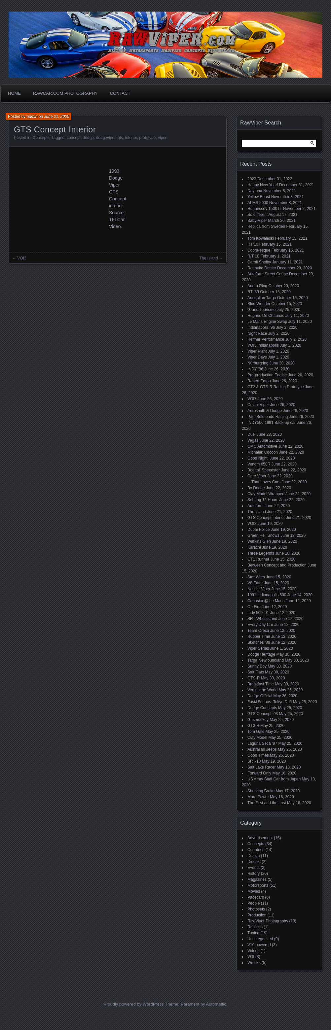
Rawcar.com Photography (65, 93)
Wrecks (254, 962)
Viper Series (258, 648)
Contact (120, 93)
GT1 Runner (258, 559)
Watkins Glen (259, 541)
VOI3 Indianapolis (263, 345)
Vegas (252, 440)
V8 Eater (255, 583)
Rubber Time (258, 636)
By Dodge (256, 488)
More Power (258, 797)
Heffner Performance (265, 339)
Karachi (254, 547)
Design (253, 855)
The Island (209, 258)
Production (256, 915)
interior (131, 137)
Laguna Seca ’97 (262, 743)
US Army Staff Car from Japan (274, 779)
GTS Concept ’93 (262, 713)
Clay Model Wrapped (265, 494)
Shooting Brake (261, 791)
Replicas (255, 927)
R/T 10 (253, 256)
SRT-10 (254, 761)
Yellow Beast (258, 196)
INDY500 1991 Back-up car (271, 422)
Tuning (253, 933)
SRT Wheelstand (262, 618)
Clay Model (257, 737)
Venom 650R (258, 464)
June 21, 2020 (56, 116)
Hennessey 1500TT (264, 208)
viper (162, 137)
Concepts (41, 137)
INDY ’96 (255, 369)
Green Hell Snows (263, 535)
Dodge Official (259, 696)
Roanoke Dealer (261, 268)
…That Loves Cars (263, 482)
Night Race (257, 333)
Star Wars (256, 577)
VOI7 (251, 398)
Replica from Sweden (266, 226)
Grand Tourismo (261, 309)
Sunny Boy (257, 666)
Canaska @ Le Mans (265, 601)
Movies (253, 891)
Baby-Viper (257, 220)
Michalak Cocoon (262, 452)
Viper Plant (257, 351)
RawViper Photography (267, 921)
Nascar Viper (258, 589)
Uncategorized (260, 939)
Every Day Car (260, 624)
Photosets (256, 909)
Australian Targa (261, 297)
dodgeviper (106, 137)
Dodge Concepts (262, 707)
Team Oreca (258, 630)
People (253, 903)
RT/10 (252, 244)
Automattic (216, 1004)
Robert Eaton (259, 381)
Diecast (254, 861)
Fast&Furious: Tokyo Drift (269, 702)
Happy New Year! (262, 185)
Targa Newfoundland (265, 660)
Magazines (257, 879)
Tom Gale (255, 731)
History (253, 873)
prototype (147, 137)
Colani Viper (258, 404)
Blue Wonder (258, 303)
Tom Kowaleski (260, 238)
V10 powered (259, 945)
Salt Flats (255, 672)
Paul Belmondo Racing (267, 416)
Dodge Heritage (261, 654)
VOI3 (21, 258)
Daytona (254, 191)
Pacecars (255, 897)
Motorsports (257, 885)
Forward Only (259, 773)
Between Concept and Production (277, 565)
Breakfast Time (260, 684)
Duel (251, 434)
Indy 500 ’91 (258, 612)
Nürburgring (257, 363)
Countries (255, 849)
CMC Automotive (262, 446)
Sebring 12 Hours (262, 500)
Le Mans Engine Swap (267, 321)
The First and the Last (266, 803)
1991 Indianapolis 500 (266, 595)
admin (32, 116)
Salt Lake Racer (261, 767)
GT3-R (253, 725)
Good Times (258, 755)
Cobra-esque (258, 250)
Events (253, 867)
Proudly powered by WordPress (133, 1004)
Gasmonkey (258, 719)
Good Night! (258, 458)
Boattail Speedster (263, 470)
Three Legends (260, 553)
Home (14, 93)
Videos (253, 950)
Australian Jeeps (262, 749)
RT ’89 (253, 292)
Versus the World (262, 690)
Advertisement (260, 838)
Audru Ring (257, 286)
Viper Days (257, 357)
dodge (88, 137)
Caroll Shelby (259, 262)
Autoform (255, 505)
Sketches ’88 (258, 642)
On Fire (254, 606)
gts (120, 137)
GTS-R (253, 678)
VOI (250, 956)
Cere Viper (256, 476)
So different (257, 214)
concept (74, 137)
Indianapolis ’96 (261, 327)
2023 (251, 179)
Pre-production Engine (267, 375)
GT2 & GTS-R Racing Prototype (275, 387)
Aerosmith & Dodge (264, 410)
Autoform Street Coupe (267, 274)
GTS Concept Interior (266, 517)
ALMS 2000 (257, 202)
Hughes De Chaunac (265, 315)
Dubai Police (258, 529)
